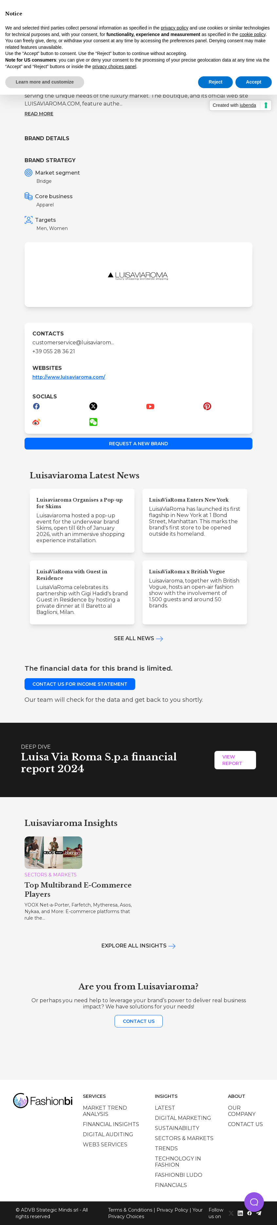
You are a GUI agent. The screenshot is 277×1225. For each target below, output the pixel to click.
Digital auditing (108, 1134)
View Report (232, 760)
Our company (241, 1111)
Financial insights (111, 1124)
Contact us (139, 1021)
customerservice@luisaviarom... (73, 342)
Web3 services (105, 1144)
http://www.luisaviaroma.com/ (68, 377)
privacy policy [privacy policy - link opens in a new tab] (174, 27)
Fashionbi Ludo (178, 1175)
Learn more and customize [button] (45, 82)
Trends (166, 1148)
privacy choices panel (114, 66)
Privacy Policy (172, 1210)
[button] (254, 1202)
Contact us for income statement (79, 684)
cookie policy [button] (253, 34)
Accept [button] (253, 82)
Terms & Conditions (130, 1210)
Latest (165, 1108)
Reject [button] (215, 82)
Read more (39, 114)
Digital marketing (183, 1118)
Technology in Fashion (178, 1162)
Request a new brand (138, 444)
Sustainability (177, 1128)
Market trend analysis (105, 1111)
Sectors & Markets (184, 1138)
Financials (171, 1185)
